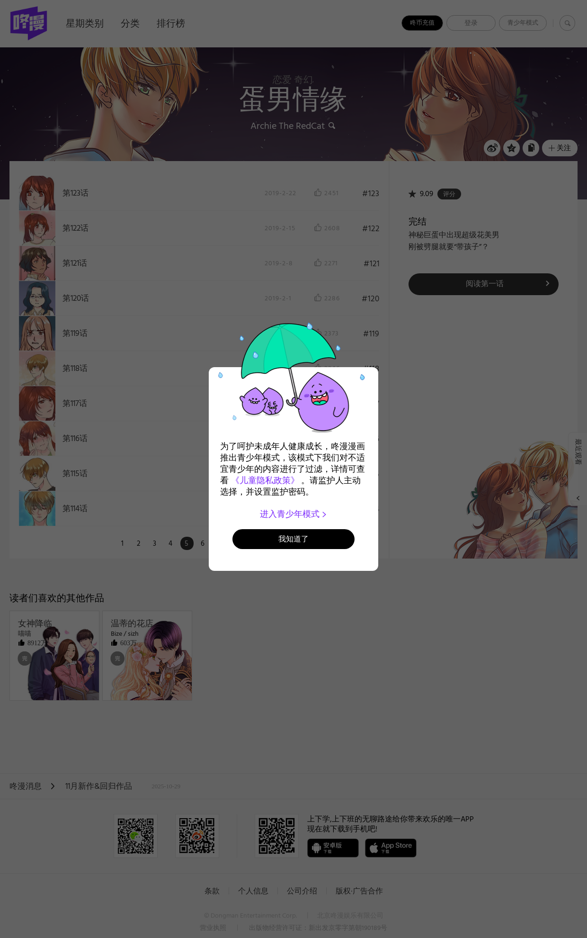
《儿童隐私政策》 (265, 480)
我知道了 (293, 539)
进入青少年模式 (293, 514)
